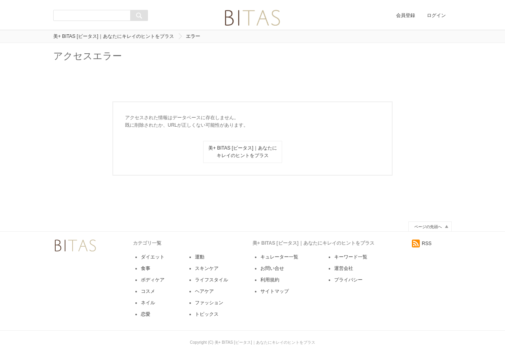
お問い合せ (272, 268)
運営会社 (343, 268)
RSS (422, 243)
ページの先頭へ (428, 227)
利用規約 (269, 280)
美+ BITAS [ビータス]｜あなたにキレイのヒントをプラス (113, 36)
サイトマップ (274, 291)
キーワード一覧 (350, 257)
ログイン (436, 15)
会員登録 (405, 15)
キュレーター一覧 (279, 257)
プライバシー (348, 280)
